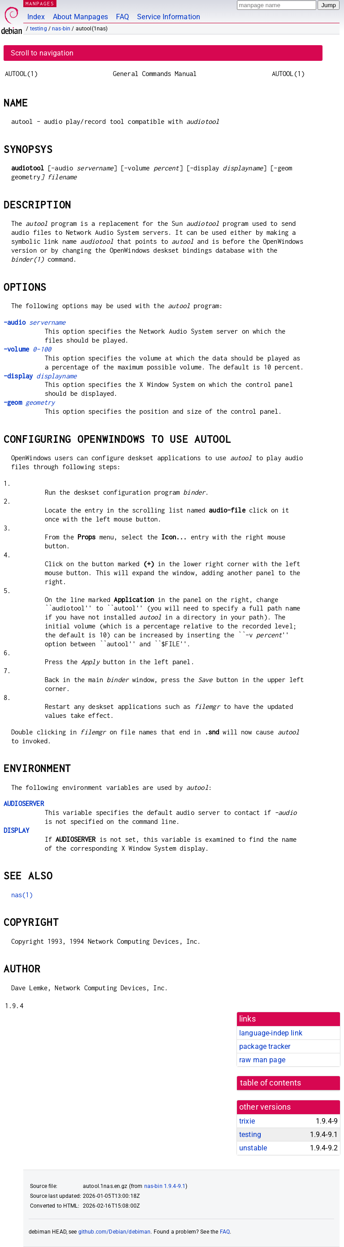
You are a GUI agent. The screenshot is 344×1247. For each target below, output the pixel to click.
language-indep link (270, 1033)
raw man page (262, 1060)
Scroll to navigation (42, 53)
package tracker (264, 1046)
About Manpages (80, 17)
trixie (247, 1121)
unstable (253, 1148)
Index (36, 17)
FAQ (122, 17)
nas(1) (22, 895)
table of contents (270, 1082)
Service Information (168, 17)
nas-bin (61, 28)
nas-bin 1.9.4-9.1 (165, 1186)
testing (38, 28)
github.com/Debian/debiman (114, 1232)
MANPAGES (40, 3)
